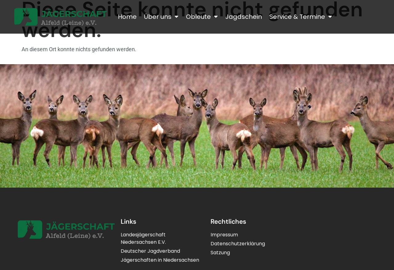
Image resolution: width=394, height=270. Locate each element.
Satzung (220, 252)
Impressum (224, 234)
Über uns (161, 16)
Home (127, 16)
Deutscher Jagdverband (150, 251)
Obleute (202, 16)
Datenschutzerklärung (238, 243)
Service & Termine (300, 16)
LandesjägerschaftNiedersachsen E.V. (143, 238)
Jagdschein (243, 16)
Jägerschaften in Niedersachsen (160, 260)
